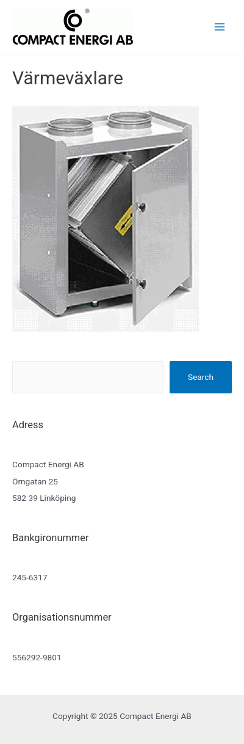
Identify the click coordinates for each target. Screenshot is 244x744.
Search (201, 377)
